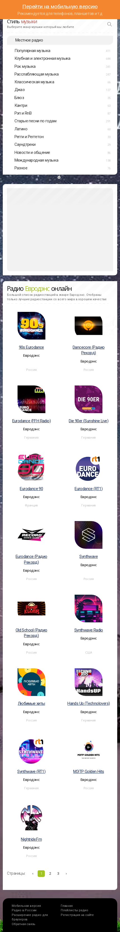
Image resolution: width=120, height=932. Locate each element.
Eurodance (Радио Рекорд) (31, 559)
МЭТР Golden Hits (88, 771)
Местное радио (29, 40)
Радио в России (24, 910)
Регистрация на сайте (77, 915)
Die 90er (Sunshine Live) (88, 420)
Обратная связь (23, 924)
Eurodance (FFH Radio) (31, 420)
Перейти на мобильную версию (60, 6)
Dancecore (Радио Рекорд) (88, 350)
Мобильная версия (26, 906)
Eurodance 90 (31, 488)
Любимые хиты (31, 703)
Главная (67, 906)
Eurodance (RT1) (88, 488)
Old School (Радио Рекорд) (31, 633)
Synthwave (88, 556)
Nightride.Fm (31, 839)
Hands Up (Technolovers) (88, 703)
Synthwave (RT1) (31, 771)
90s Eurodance (31, 347)
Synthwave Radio (88, 630)
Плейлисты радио (74, 910)
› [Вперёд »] (66, 873)
